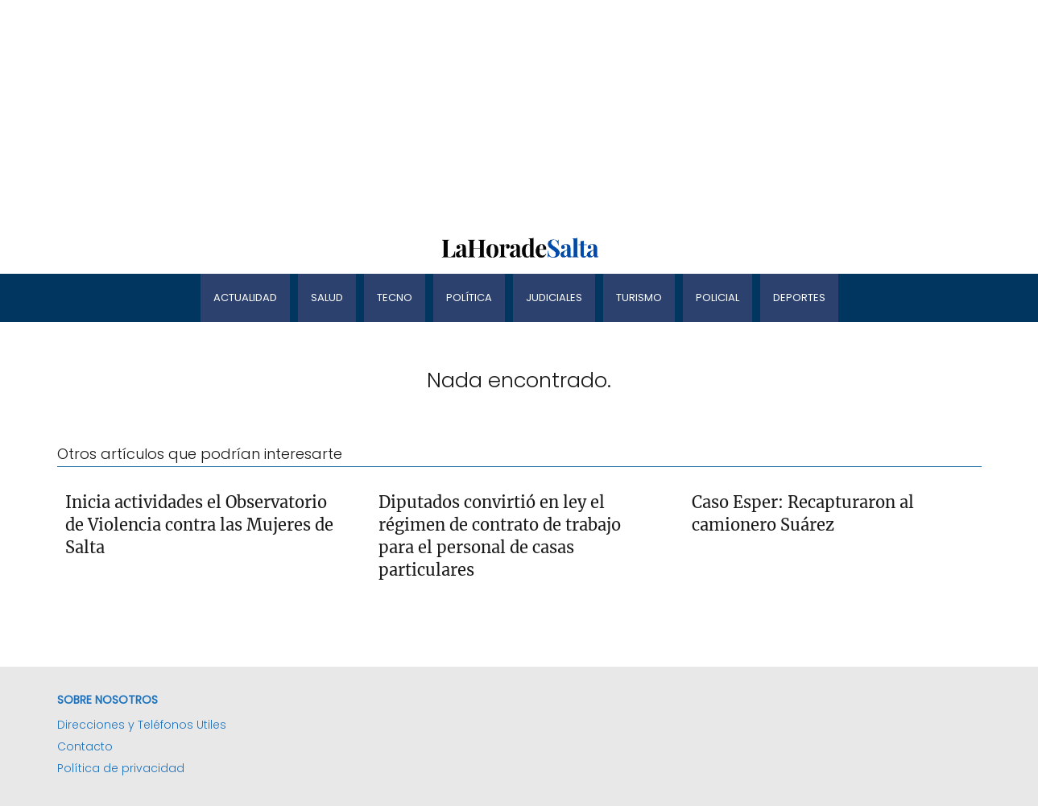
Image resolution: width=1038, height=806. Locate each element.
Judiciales (554, 297)
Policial (717, 297)
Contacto (85, 746)
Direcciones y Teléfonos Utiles (141, 725)
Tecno (394, 297)
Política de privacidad (120, 768)
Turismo (639, 297)
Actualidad (245, 297)
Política (469, 297)
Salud (327, 297)
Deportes (799, 297)
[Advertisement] (483, 112)
